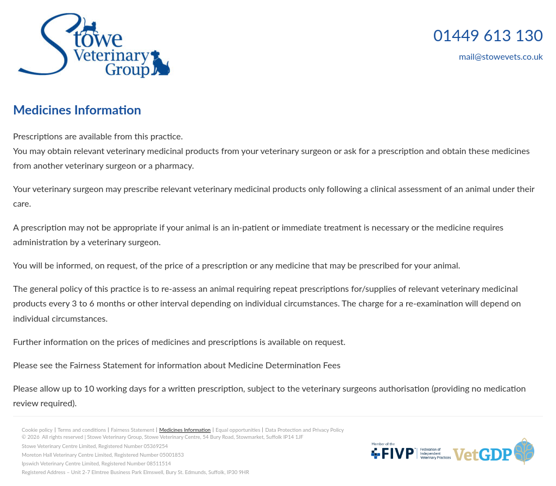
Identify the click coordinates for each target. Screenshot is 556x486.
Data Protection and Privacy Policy (304, 430)
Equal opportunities (238, 430)
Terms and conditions (82, 430)
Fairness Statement (132, 430)
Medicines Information (185, 430)
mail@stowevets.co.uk (501, 56)
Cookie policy (37, 430)
